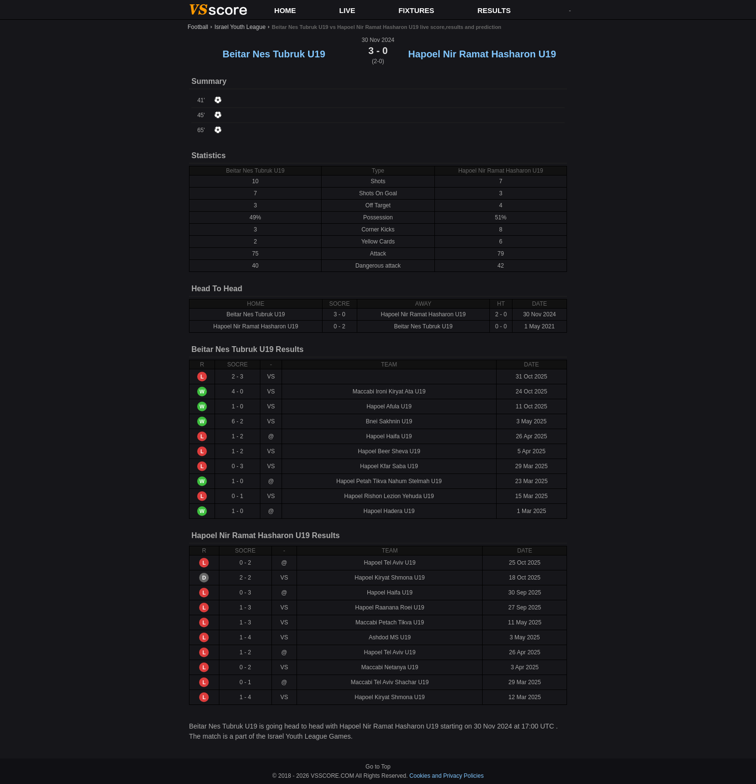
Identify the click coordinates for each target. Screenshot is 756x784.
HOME (285, 10)
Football (198, 27)
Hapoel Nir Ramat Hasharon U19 (482, 54)
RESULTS (494, 10)
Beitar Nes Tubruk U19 (273, 54)
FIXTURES (416, 10)
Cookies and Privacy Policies (446, 775)
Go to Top (378, 766)
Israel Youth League (240, 27)
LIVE (347, 10)
